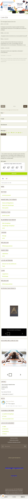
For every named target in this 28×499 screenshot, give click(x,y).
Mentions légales (14, 438)
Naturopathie (5, 207)
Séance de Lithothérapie (8, 205)
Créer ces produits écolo (8, 418)
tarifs (3, 228)
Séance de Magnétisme (7, 203)
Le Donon (4, 433)
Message (3, 130)
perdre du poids (6, 215)
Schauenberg (5, 431)
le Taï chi (4, 416)
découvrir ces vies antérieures (9, 263)
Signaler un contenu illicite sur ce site (14, 492)
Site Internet (4, 124)
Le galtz (4, 426)
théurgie (4, 235)
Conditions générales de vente (14, 442)
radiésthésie (5, 253)
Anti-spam (3, 161)
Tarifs (3, 266)
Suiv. (25, 106)
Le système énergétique (8, 413)
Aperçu (3, 134)
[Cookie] (3, 496)
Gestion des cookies (14, 440)
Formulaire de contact (7, 394)
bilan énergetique (6, 223)
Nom (2, 113)
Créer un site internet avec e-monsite (14, 490)
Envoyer (14, 173)
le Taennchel (5, 429)
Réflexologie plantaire (7, 246)
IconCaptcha (12, 170)
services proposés (6, 195)
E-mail (2, 118)
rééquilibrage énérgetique (8, 225)
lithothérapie (5, 276)
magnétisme (5, 274)
